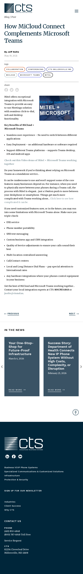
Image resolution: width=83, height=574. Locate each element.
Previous (13, 313)
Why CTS (9, 510)
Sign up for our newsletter (23, 491)
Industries (9, 501)
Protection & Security (16, 479)
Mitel (48, 75)
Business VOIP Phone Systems (21, 467)
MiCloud (10, 75)
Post (13, 17)
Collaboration (14, 69)
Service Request (12, 540)
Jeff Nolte (13, 52)
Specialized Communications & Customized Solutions (34, 471)
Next (72, 313)
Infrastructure (12, 475)
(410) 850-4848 (12, 531)
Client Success (12, 506)
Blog (7, 17)
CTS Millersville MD (59, 69)
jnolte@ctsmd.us (13, 293)
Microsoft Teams (30, 75)
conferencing (35, 69)
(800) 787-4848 (12, 534)
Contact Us (12, 521)
